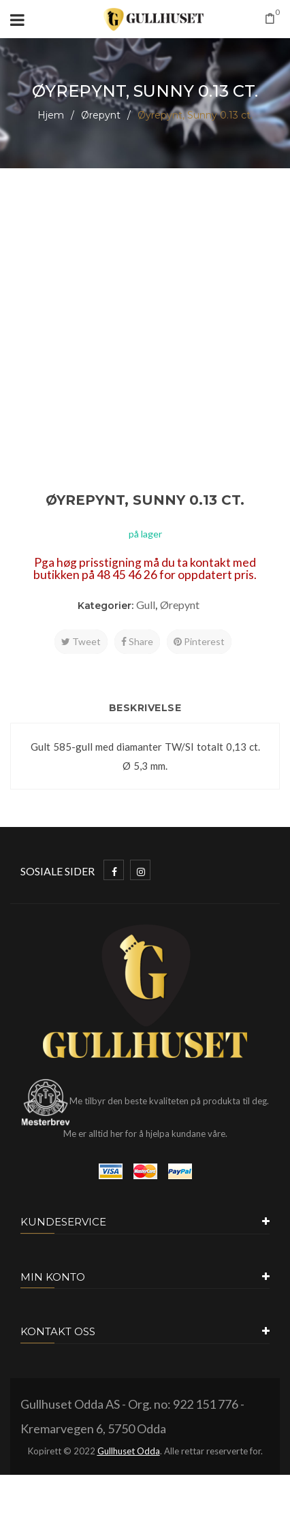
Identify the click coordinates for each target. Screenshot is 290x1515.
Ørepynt (100, 115)
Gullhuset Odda (128, 1451)
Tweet (81, 641)
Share (137, 641)
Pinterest (199, 641)
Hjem (50, 115)
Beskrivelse (145, 708)
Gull (145, 604)
